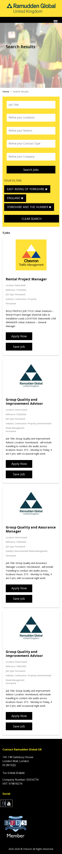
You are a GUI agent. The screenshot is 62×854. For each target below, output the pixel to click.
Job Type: (10, 294)
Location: (10, 285)
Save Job (19, 347)
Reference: (11, 290)
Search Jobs (31, 170)
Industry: (10, 299)
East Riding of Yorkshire (27, 189)
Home (5, 91)
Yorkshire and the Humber (29, 207)
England (15, 198)
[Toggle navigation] (55, 22)
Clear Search (31, 219)
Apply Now (19, 336)
